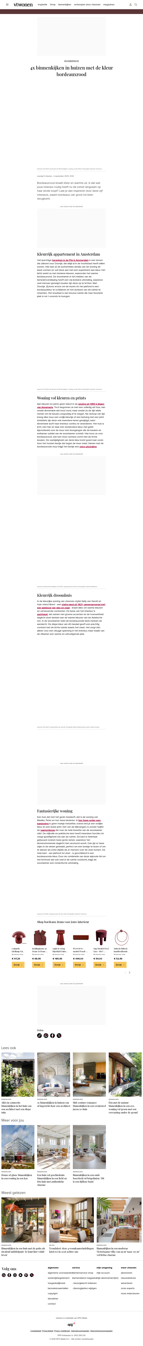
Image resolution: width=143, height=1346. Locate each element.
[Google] (4, 1275)
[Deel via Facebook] (52, 1035)
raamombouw (47, 830)
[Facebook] (9, 1275)
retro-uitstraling (88, 447)
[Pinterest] (26, 1275)
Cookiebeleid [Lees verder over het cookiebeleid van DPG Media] (35, 1331)
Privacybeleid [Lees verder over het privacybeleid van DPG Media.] (47, 1331)
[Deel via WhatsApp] (46, 1035)
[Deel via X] (59, 1035)
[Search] (135, 4)
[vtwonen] (23, 4)
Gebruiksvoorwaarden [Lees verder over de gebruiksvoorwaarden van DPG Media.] (80, 1331)
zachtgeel (42, 614)
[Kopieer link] (39, 1035)
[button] (62, 1331)
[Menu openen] (7, 4)
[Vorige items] (125, 972)
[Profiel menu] (130, 4)
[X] (32, 1275)
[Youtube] (20, 1275)
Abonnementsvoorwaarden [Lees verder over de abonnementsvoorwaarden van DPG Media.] (101, 1331)
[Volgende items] (129, 972)
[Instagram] (15, 1275)
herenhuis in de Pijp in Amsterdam (70, 260)
